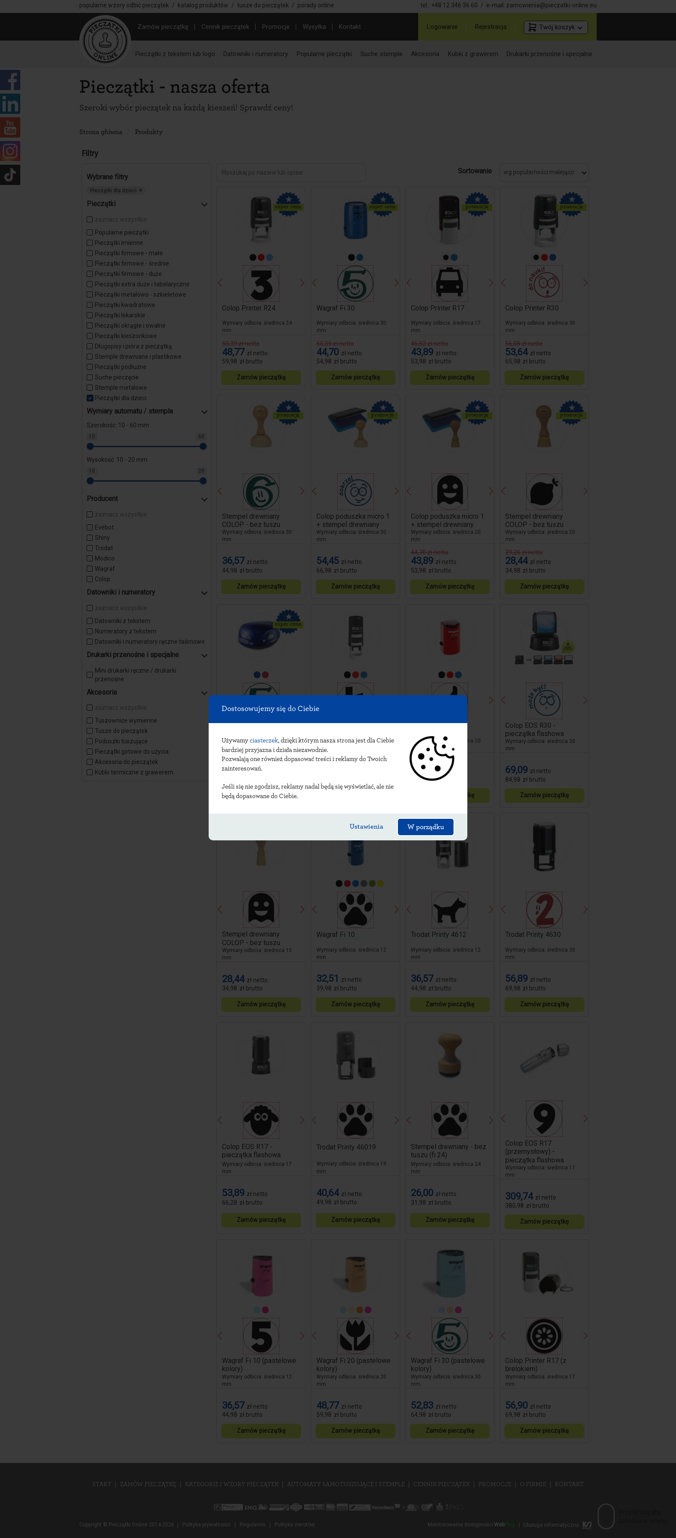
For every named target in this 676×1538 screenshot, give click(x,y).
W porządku (425, 827)
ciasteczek (264, 740)
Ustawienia (366, 826)
